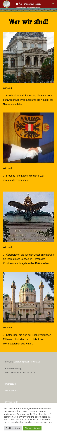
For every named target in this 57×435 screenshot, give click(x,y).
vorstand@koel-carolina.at (27, 361)
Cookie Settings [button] (13, 428)
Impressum (10, 383)
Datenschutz (11, 390)
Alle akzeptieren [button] (32, 428)
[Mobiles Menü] (53, 3)
